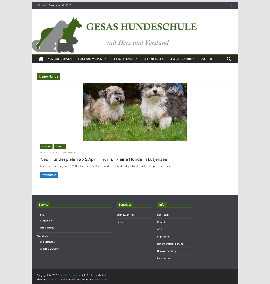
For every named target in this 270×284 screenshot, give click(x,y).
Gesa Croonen (68, 152)
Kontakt (162, 222)
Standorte (43, 236)
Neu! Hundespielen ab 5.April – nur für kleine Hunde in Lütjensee (103, 159)
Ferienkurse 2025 (153, 58)
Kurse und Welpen (90, 58)
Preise (40, 214)
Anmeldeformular (60, 58)
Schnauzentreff (126, 214)
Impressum (163, 236)
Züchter (206, 58)
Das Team (163, 214)
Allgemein (46, 146)
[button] (104, 59)
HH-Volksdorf (48, 227)
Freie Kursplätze (122, 58)
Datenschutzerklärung (170, 243)
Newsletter (163, 258)
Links (120, 222)
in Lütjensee (47, 242)
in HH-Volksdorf (49, 249)
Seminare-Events (181, 58)
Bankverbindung (166, 251)
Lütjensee (60, 146)
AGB (159, 229)
